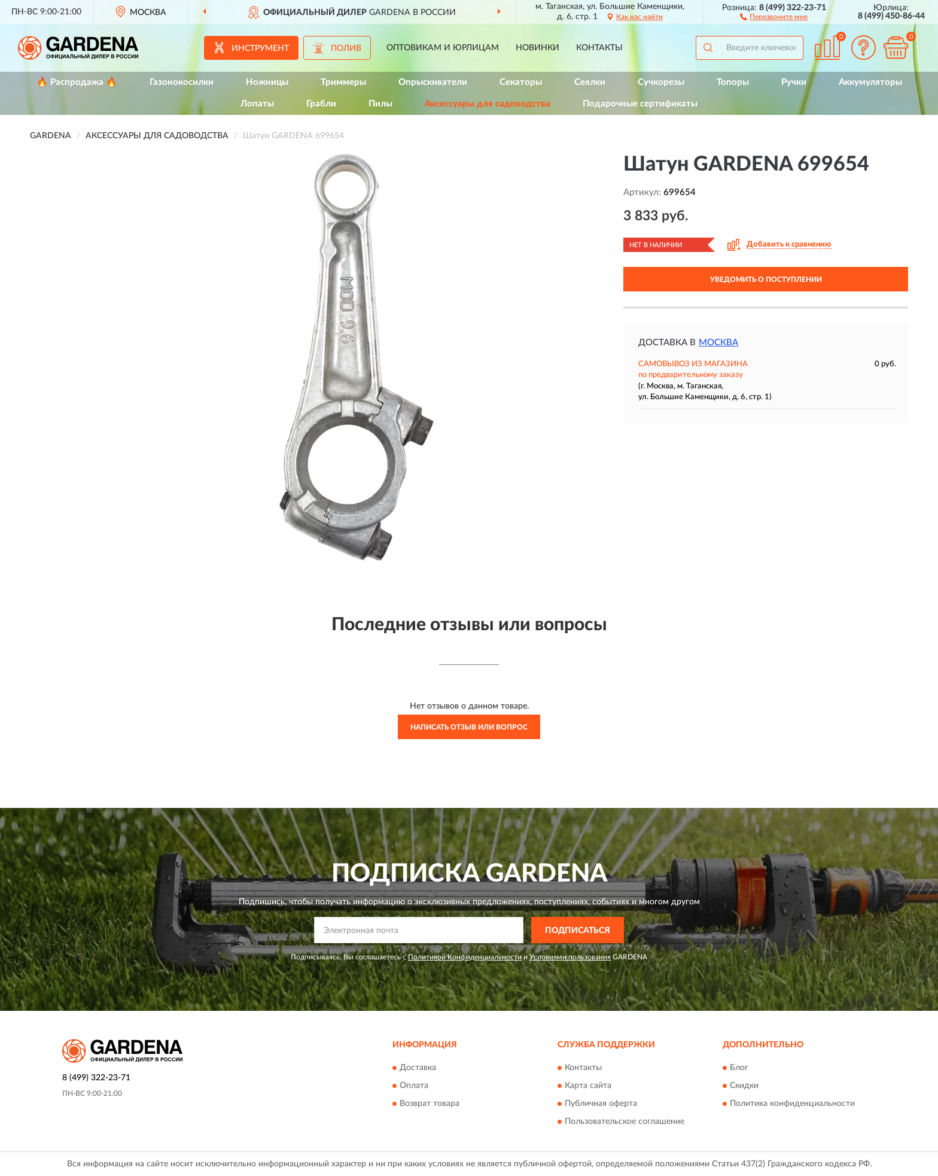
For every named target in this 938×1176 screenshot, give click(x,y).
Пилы (380, 103)
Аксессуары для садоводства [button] (487, 103)
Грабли (321, 103)
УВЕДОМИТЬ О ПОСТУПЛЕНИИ (766, 279)
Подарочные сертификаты (640, 103)
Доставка (418, 1067)
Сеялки (589, 82)
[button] (774, 16)
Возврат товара (429, 1103)
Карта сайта (588, 1085)
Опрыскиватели (432, 82)
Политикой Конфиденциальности (465, 957)
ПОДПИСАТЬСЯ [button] (577, 930)
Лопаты (257, 103)
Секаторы (521, 82)
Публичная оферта (601, 1103)
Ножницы (267, 82)
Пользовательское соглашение (624, 1121)
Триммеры (343, 82)
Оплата (414, 1085)
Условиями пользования (570, 957)
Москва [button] (718, 342)
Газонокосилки (182, 82)
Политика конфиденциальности (792, 1103)
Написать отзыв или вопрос (469, 727)
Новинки (537, 48)
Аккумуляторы (870, 82)
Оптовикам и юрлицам (442, 48)
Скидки (744, 1085)
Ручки (793, 82)
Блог (739, 1067)
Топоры (733, 82)
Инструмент (260, 48)
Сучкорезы (661, 82)
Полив (346, 48)
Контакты (599, 48)
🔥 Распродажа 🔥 (76, 82)
